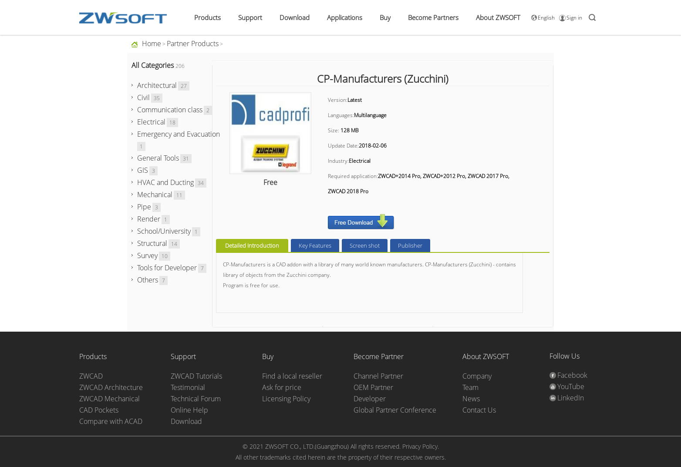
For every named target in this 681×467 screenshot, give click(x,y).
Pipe (144, 207)
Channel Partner (378, 376)
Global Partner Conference (395, 410)
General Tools (158, 158)
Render (148, 219)
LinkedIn (570, 398)
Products (207, 17)
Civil (143, 97)
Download (295, 17)
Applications (344, 17)
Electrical (151, 122)
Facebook (572, 375)
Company (477, 376)
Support (250, 17)
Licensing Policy (286, 398)
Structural (152, 243)
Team (470, 387)
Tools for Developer (167, 267)
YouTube (570, 386)
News (471, 398)
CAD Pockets (98, 410)
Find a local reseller (292, 376)
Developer (370, 398)
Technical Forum (196, 398)
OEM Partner (373, 387)
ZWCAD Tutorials (196, 376)
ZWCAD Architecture (111, 387)
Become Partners (433, 17)
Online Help (189, 410)
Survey (147, 255)
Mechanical (154, 194)
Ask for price (281, 387)
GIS (142, 170)
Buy (385, 17)
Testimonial (188, 387)
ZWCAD (91, 376)
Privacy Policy (420, 446)
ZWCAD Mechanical (109, 398)
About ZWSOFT (498, 17)
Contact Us (479, 410)
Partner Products (193, 43)
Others (147, 280)
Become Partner (379, 356)
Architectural (157, 85)
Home (151, 43)
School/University (164, 231)
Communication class (169, 109)
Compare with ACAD (110, 421)
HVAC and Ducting (165, 182)
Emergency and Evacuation (178, 134)
